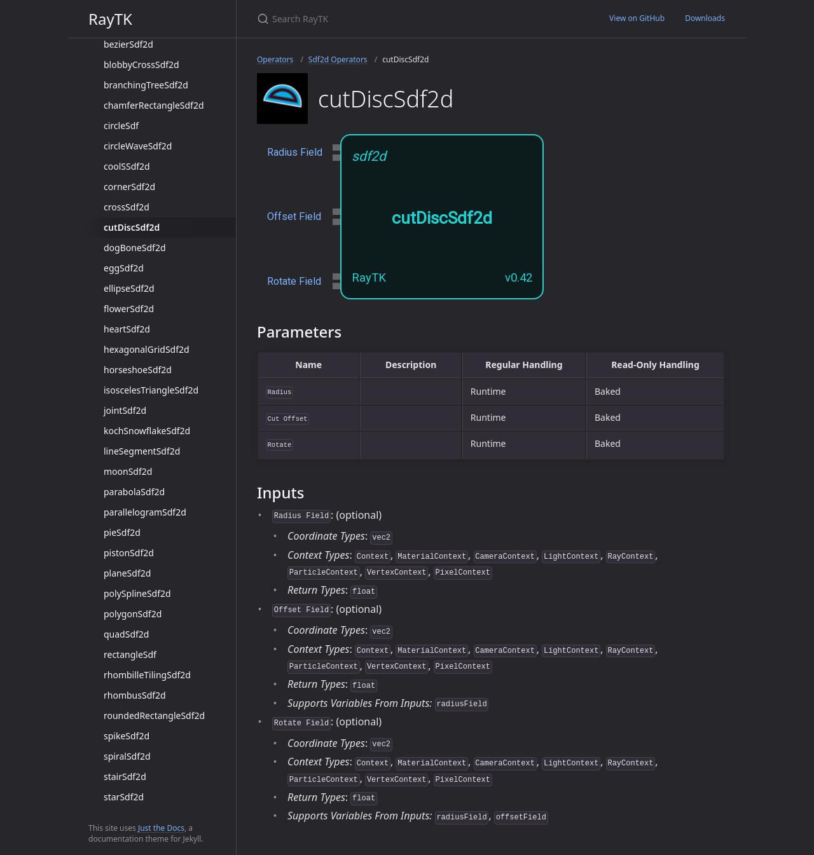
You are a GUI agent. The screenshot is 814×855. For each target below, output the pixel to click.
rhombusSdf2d (135, 695)
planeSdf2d (127, 573)
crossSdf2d (126, 207)
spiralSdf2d (127, 756)
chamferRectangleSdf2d (154, 105)
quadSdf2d (126, 634)
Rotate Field (294, 281)
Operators (275, 59)
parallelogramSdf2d (145, 512)
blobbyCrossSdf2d (141, 64)
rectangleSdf (130, 654)
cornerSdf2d (129, 187)
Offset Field (294, 216)
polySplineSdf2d (137, 593)
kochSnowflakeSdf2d (147, 431)
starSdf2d (124, 797)
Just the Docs (161, 828)
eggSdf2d (124, 268)
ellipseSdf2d (129, 288)
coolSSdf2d (127, 166)
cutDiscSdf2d (132, 227)
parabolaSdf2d (134, 492)
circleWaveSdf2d (138, 146)
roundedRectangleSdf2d (154, 715)
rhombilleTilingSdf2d (147, 675)
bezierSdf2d (128, 44)
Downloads (705, 18)
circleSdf (121, 126)
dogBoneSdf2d (135, 248)
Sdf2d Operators (338, 59)
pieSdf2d (122, 532)
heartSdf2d (127, 329)
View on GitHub (637, 18)
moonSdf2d (128, 471)
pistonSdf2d (129, 553)
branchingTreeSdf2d (146, 85)
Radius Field (294, 152)
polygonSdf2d (133, 614)
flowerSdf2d (129, 309)
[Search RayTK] (407, 19)
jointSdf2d (125, 410)
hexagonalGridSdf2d (147, 349)
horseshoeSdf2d (138, 370)
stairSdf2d (125, 776)
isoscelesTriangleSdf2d (151, 390)
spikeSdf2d (126, 736)
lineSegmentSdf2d (142, 451)
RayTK (110, 18)
